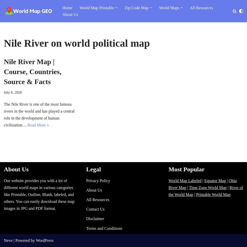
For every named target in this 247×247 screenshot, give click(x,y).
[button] (116, 8)
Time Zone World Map (208, 187)
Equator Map (215, 181)
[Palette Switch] (241, 11)
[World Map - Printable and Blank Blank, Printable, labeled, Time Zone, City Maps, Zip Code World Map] (29, 11)
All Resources (201, 8)
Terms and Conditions (104, 228)
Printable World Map (213, 194)
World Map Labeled (185, 181)
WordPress (45, 240)
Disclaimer (95, 218)
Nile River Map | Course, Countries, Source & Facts (33, 72)
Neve (8, 240)
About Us (70, 14)
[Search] (234, 11)
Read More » (38, 125)
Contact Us (95, 209)
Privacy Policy (98, 181)
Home (67, 8)
